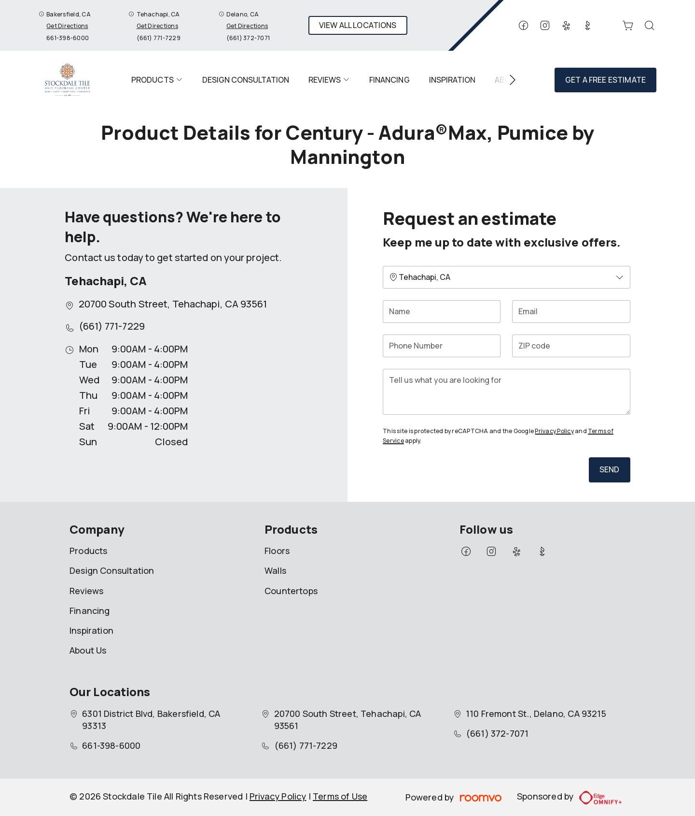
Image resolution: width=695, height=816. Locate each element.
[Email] (571, 311)
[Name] (441, 311)
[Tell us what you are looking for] (506, 392)
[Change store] (506, 277)
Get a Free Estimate (605, 79)
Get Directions (67, 26)
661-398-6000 (67, 38)
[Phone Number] (441, 346)
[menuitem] (156, 80)
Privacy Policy (554, 431)
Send (609, 469)
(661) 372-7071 (248, 38)
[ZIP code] (571, 346)
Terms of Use (340, 796)
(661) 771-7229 (159, 38)
